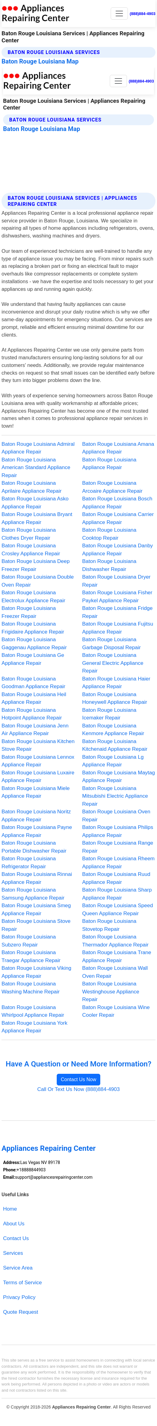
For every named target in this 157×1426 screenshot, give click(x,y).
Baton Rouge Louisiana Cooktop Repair (109, 534)
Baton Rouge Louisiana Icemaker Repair (109, 714)
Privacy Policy (19, 1297)
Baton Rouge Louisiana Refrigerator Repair (29, 862)
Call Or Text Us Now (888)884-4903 (78, 1089)
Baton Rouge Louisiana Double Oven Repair (38, 581)
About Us (14, 1224)
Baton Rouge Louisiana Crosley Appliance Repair (31, 550)
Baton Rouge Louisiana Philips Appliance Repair (117, 831)
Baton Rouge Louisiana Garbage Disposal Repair (111, 643)
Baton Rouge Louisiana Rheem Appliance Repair (118, 862)
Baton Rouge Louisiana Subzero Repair (29, 941)
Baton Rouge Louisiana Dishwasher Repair (109, 565)
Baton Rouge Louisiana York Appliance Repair (34, 1027)
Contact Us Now (78, 1079)
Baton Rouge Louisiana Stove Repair (36, 925)
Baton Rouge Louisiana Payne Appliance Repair (37, 831)
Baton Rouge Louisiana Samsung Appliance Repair (33, 894)
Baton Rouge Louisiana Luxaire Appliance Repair (38, 777)
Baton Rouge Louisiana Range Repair (117, 847)
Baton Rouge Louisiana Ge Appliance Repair (33, 659)
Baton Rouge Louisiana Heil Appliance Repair (34, 698)
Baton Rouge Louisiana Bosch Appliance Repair (117, 503)
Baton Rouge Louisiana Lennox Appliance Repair (38, 761)
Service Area (18, 1268)
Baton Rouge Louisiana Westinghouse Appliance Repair (110, 991)
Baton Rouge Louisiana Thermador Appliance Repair (115, 941)
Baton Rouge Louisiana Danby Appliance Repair (117, 550)
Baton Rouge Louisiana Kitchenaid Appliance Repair (114, 745)
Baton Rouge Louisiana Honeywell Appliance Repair (114, 698)
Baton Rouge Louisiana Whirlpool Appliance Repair (33, 1011)
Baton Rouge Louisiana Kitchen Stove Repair (38, 745)
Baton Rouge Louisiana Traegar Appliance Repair (31, 956)
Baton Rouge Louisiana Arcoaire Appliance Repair (112, 487)
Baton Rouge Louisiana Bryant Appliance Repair (37, 518)
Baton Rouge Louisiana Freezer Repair (29, 612)
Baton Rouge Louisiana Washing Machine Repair (30, 988)
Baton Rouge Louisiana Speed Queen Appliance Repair (117, 909)
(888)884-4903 (142, 13)
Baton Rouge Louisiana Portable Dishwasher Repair (34, 847)
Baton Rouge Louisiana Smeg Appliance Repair (36, 909)
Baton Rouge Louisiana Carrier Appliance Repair (118, 518)
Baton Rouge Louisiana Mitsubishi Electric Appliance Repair (115, 796)
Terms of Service (22, 1282)
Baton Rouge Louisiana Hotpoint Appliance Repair (32, 714)
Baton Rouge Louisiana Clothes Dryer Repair (29, 534)
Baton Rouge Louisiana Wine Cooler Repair (116, 1011)
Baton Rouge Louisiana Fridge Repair (117, 612)
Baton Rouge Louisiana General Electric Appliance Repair (112, 663)
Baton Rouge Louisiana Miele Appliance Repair (36, 792)
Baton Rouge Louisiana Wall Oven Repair (115, 972)
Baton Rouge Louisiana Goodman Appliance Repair (33, 683)
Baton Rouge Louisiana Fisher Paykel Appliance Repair (117, 596)
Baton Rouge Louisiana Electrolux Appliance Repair (33, 596)
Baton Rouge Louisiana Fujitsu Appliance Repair (117, 628)
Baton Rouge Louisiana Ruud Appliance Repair (116, 878)
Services (13, 1253)
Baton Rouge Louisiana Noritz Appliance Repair (36, 816)
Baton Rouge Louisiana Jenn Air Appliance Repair (35, 730)
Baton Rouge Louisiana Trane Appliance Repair (116, 956)
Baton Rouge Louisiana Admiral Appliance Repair (38, 448)
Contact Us (16, 1238)
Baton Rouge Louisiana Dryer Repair (116, 581)
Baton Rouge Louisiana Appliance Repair (109, 464)
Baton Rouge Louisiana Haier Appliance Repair (116, 683)
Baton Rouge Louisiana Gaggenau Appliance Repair (34, 643)
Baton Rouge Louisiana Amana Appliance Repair (118, 448)
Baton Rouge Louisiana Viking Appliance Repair (36, 972)
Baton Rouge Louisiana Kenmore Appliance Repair (113, 730)
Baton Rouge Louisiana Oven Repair (116, 816)
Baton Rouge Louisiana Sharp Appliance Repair (117, 894)
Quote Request (20, 1312)
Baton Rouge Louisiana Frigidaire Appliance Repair (33, 628)
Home (10, 1209)
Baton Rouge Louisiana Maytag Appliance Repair (118, 777)
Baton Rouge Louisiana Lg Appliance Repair (113, 761)
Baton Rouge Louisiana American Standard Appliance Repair (36, 467)
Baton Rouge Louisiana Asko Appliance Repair (35, 503)
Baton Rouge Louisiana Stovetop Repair (109, 925)
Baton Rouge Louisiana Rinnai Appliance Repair (37, 878)
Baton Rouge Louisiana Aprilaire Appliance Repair (32, 487)
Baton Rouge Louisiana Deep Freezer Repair (36, 565)
